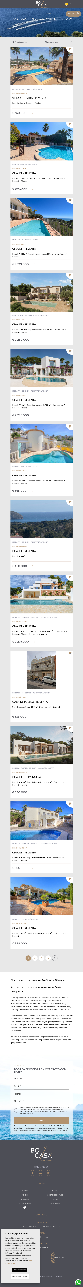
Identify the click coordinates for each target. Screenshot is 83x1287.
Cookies (58, 1276)
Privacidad (47, 1276)
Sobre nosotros (55, 1195)
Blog (55, 1199)
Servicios (25, 1199)
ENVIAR (41, 1120)
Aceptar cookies (20, 1270)
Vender (25, 1195)
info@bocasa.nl (41, 1237)
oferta (55, 1191)
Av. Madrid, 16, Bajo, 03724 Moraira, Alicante (41, 1226)
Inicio (25, 1191)
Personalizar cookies (19, 1276)
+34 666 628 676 (41, 1247)
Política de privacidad (44, 1109)
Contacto (55, 1203)
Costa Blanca (25, 1203)
